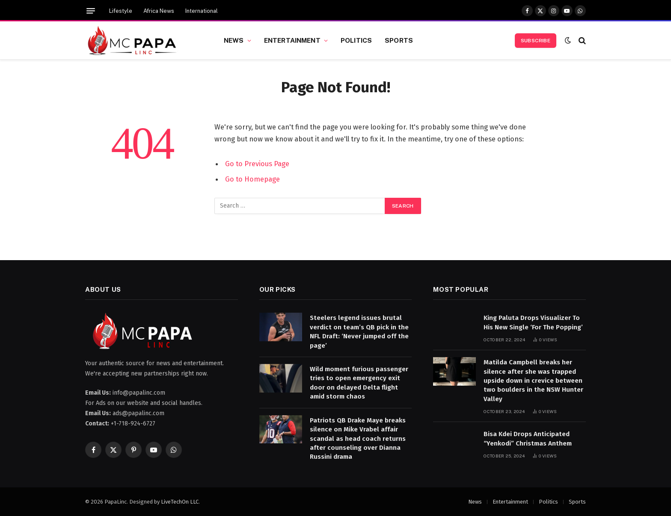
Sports (399, 40)
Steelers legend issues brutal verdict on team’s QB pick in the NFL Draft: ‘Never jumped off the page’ (359, 331)
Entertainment (292, 40)
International (201, 11)
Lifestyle (120, 11)
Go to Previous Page (257, 163)
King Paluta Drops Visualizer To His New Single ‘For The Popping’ (533, 322)
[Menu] (90, 11)
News (234, 40)
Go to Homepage (252, 179)
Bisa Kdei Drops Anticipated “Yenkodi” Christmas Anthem (528, 438)
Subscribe (535, 41)
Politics (356, 40)
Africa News (158, 11)
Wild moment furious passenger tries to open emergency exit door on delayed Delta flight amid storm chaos (359, 382)
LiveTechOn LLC (180, 501)
